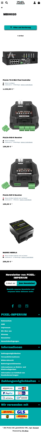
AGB (3, 324)
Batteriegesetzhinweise (11, 364)
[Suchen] (6, 3)
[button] (35, 3)
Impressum (5, 328)
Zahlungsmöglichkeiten (11, 353)
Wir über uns (6, 331)
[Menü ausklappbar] (2, 3)
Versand (36, 428)
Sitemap (4, 334)
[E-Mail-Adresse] (10, 283)
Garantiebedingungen (10, 341)
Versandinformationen (10, 357)
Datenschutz (6, 321)
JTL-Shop (25, 431)
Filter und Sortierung (20, 27)
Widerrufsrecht (7, 360)
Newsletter (5, 338)
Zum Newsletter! (27, 283)
